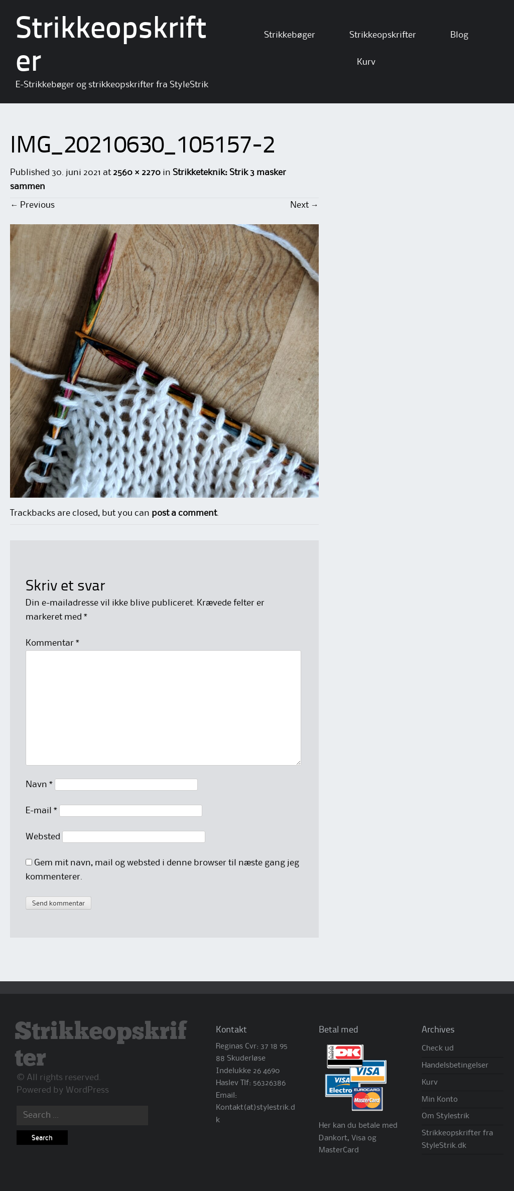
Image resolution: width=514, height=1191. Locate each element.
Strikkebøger (289, 35)
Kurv (366, 62)
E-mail (41, 811)
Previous (32, 205)
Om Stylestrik (445, 1116)
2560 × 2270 (136, 173)
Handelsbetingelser (455, 1065)
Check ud (438, 1048)
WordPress (87, 1090)
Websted (43, 837)
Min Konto (440, 1099)
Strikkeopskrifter (382, 35)
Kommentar (52, 643)
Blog (459, 35)
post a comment (184, 513)
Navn (39, 785)
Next (304, 205)
